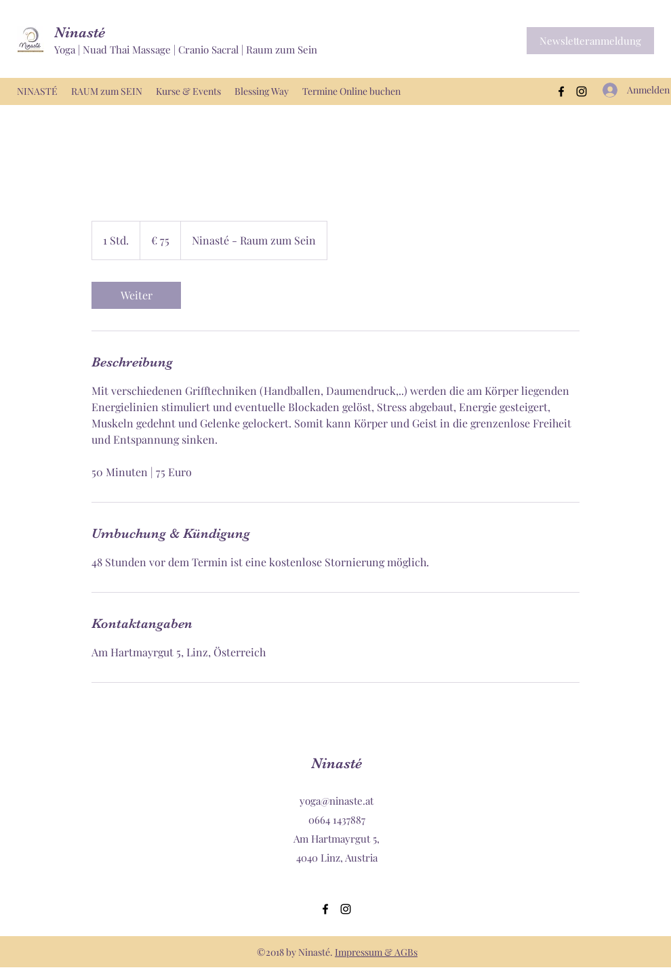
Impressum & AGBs (376, 952)
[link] (136, 295)
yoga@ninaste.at (336, 800)
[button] (590, 40)
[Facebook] (561, 91)
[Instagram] (581, 91)
